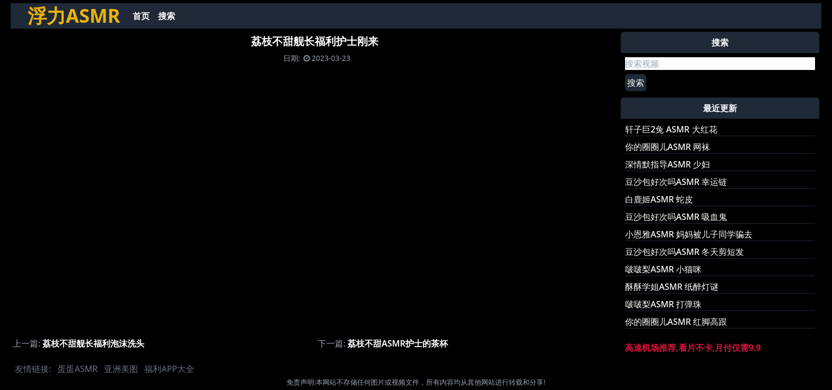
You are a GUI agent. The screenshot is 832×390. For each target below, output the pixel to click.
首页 (141, 16)
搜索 (166, 16)
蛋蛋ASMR (77, 369)
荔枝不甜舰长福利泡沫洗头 (93, 343)
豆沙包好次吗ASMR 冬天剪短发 (684, 252)
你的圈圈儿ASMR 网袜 (667, 147)
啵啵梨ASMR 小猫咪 (663, 269)
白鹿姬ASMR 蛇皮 (659, 199)
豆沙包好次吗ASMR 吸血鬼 (676, 217)
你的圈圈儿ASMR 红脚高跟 (676, 321)
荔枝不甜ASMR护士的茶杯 (398, 343)
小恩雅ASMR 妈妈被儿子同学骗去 (688, 234)
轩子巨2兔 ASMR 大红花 (671, 129)
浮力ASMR (74, 16)
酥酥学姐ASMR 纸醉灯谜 (671, 286)
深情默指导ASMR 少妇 (667, 164)
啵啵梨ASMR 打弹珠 (663, 304)
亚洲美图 (121, 369)
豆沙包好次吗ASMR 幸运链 (676, 182)
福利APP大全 (169, 369)
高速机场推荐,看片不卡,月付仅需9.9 (693, 347)
